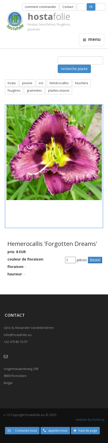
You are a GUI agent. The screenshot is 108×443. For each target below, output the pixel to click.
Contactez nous (22, 430)
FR (91, 7)
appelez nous (55, 430)
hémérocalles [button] (59, 83)
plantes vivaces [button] (58, 90)
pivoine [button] (27, 83)
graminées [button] (34, 90)
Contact (67, 7)
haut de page (85, 430)
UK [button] (101, 7)
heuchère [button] (81, 83)
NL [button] (81, 7)
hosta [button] (12, 83)
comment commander (40, 7)
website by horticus (90, 419)
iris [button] (41, 83)
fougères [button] (14, 90)
